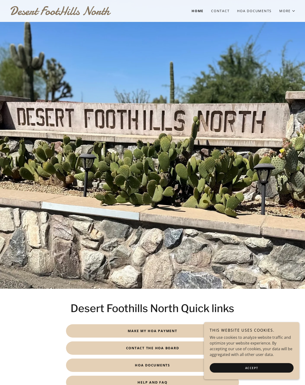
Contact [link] (220, 11)
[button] (287, 11)
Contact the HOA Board (152, 348)
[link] (81, 13)
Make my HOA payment (152, 331)
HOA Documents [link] (254, 11)
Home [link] (197, 11)
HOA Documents (152, 365)
